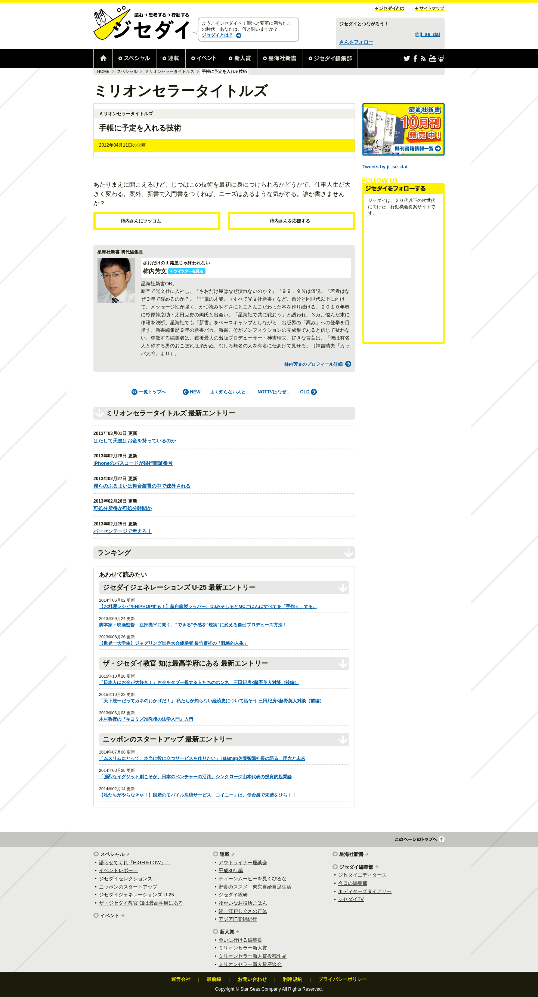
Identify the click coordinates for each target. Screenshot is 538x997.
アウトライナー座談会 (243, 862)
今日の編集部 (352, 883)
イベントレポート (118, 870)
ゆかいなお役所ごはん (243, 903)
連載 (224, 854)
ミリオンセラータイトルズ (169, 71)
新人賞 (227, 932)
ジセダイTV (351, 899)
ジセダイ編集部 (356, 867)
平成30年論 (231, 870)
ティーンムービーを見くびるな (253, 878)
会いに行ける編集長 (240, 940)
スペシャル (127, 71)
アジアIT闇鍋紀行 (238, 919)
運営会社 (181, 979)
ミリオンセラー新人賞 (243, 948)
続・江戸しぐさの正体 (243, 911)
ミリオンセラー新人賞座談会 (250, 964)
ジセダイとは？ (217, 35)
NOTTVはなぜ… (274, 392)
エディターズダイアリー (365, 891)
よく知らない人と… (230, 392)
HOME (103, 71)
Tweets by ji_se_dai (384, 166)
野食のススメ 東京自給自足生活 (255, 887)
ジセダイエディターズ (362, 875)
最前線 (214, 979)
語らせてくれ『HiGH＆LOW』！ (134, 862)
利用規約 (292, 979)
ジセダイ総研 (233, 895)
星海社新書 (351, 854)
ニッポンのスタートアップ (128, 887)
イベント (110, 915)
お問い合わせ (252, 979)
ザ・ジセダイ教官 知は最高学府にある (141, 903)
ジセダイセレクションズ (125, 878)
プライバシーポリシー (342, 979)
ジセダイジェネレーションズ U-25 (136, 895)
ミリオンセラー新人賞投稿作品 (253, 956)
